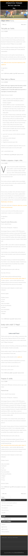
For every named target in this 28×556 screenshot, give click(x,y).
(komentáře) (5, 529)
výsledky (11, 73)
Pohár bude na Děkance (8, 79)
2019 (5, 372)
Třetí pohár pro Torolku (7, 28)
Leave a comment (21, 73)
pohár (15, 154)
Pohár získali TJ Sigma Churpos (7, 505)
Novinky (7, 73)
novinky (15, 486)
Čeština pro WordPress (5, 531)
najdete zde (6, 62)
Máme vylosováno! (5, 507)
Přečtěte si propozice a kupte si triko (11, 160)
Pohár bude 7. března (5, 510)
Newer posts (24, 24)
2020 (5, 73)
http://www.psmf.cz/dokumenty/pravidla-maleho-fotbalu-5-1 (13, 445)
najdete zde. (19, 357)
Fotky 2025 (3, 512)
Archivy (2, 519)
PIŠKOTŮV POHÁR (14, 2)
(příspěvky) (4, 526)
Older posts (3, 24)
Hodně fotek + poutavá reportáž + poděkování (9, 502)
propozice (18, 486)
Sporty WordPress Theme (9, 552)
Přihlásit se (3, 524)
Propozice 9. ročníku (7, 379)
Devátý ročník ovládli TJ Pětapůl (10, 325)
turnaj (22, 486)
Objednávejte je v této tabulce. (7, 201)
